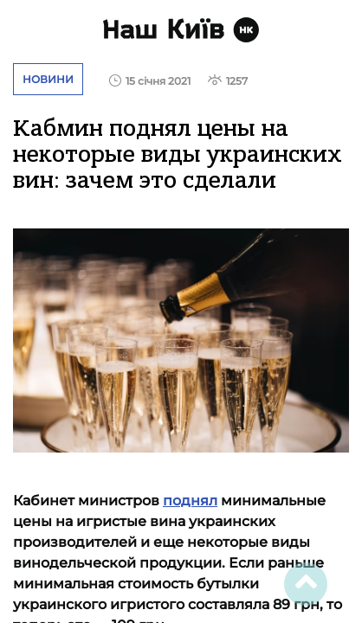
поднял (190, 500)
